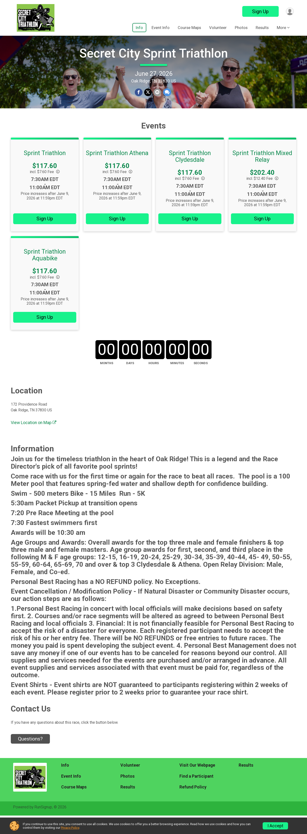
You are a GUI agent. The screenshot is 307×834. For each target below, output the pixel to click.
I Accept (275, 825)
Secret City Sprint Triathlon (153, 62)
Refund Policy (193, 805)
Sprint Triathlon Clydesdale (190, 174)
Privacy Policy (70, 827)
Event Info (161, 27)
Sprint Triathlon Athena (117, 171)
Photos (241, 27)
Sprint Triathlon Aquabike (45, 273)
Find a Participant (196, 794)
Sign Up (259, 11)
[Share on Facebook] (139, 102)
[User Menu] (289, 11)
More (281, 27)
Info (139, 27)
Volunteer (218, 27)
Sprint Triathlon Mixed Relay (262, 174)
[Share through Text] (166, 102)
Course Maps (189, 27)
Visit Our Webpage (197, 783)
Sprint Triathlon (45, 171)
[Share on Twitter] (148, 102)
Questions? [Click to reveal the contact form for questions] (30, 757)
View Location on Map (33, 440)
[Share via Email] (157, 102)
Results (262, 27)
